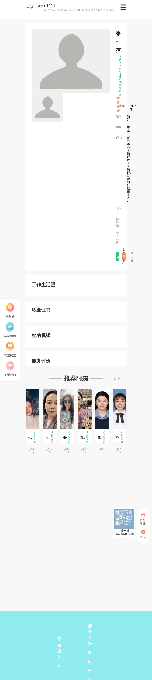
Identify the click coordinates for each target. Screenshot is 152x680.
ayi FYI (47, 5)
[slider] (118, 98)
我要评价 (117, 258)
